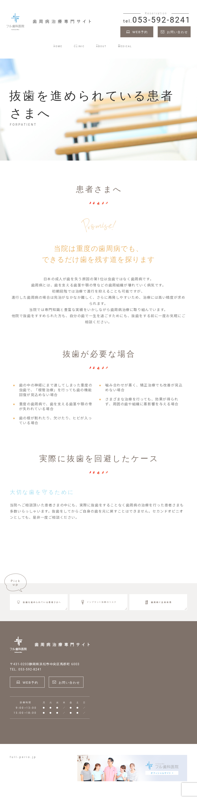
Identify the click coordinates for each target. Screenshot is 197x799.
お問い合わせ (177, 34)
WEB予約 (140, 34)
